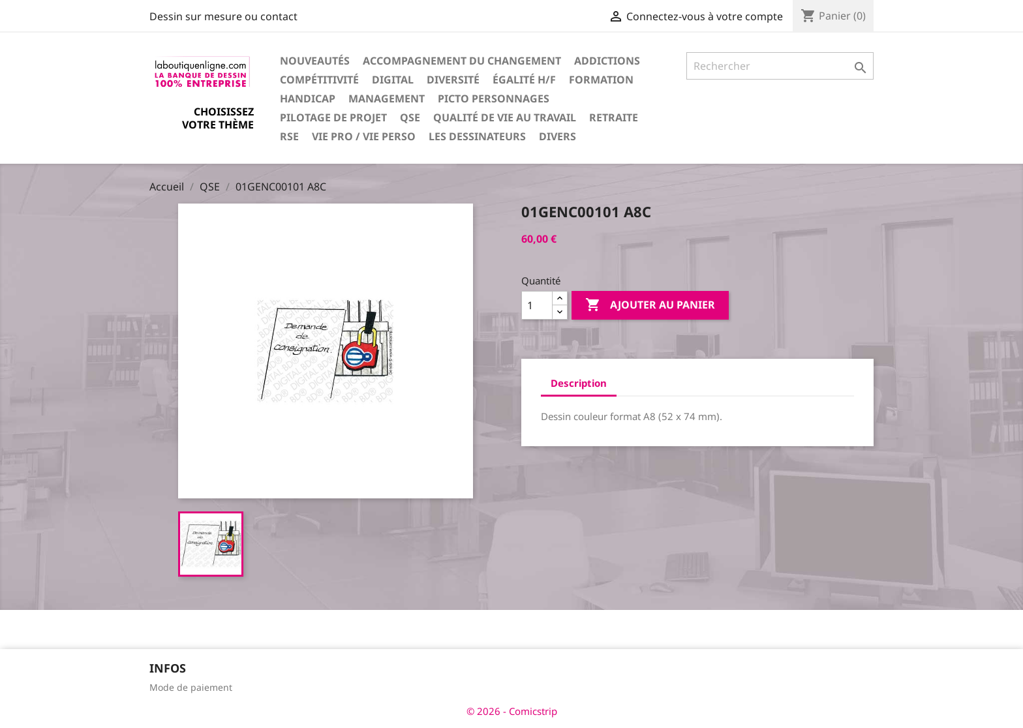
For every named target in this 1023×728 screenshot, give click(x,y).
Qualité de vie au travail (504, 117)
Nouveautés (315, 60)
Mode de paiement (190, 687)
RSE (289, 136)
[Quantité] (537, 305)
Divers (557, 136)
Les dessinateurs (477, 136)
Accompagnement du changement (462, 60)
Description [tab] (579, 382)
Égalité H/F (524, 79)
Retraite (613, 117)
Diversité (453, 79)
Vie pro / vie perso (364, 136)
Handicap (307, 98)
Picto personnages (493, 98)
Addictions (607, 60)
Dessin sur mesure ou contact (223, 16)
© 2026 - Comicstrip (511, 711)
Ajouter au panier (650, 305)
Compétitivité (319, 79)
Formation (601, 79)
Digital (393, 79)
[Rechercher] (780, 66)
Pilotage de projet (333, 117)
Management (386, 98)
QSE (410, 117)
